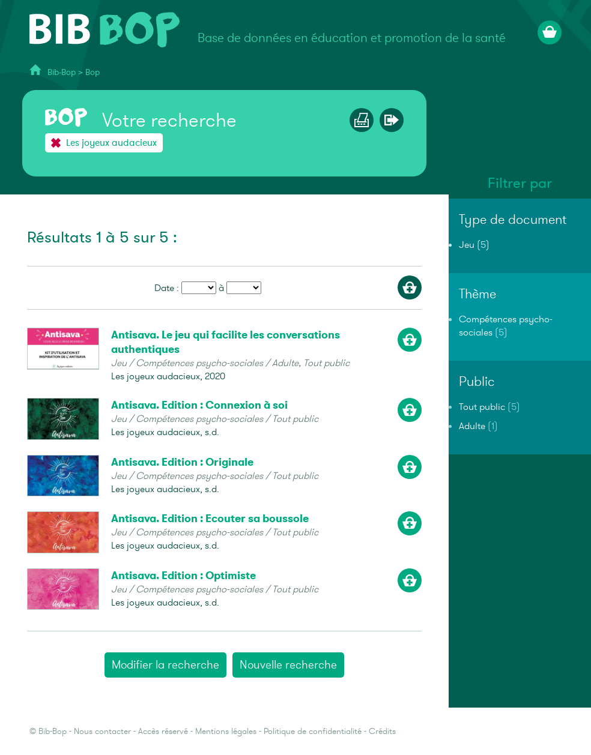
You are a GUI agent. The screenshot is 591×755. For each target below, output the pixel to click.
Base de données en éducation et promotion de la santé (352, 38)
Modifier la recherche (165, 665)
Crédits (382, 731)
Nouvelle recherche (288, 665)
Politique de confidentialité (313, 731)
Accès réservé (163, 731)
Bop (92, 72)
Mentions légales (225, 731)
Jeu (466, 244)
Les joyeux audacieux (111, 142)
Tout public (482, 407)
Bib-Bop (61, 72)
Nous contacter (102, 731)
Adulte (472, 426)
